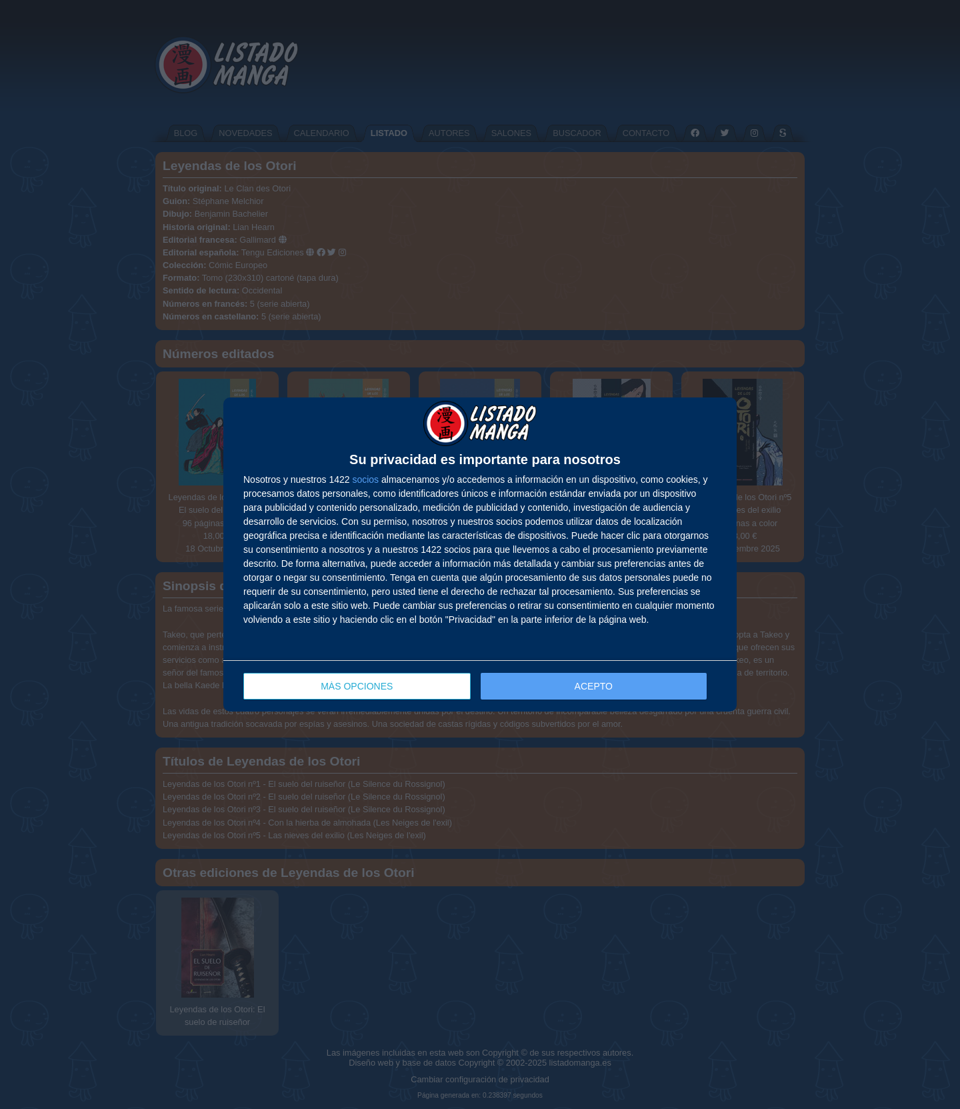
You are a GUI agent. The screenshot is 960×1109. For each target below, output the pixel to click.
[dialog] (480, 554)
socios (365, 479)
